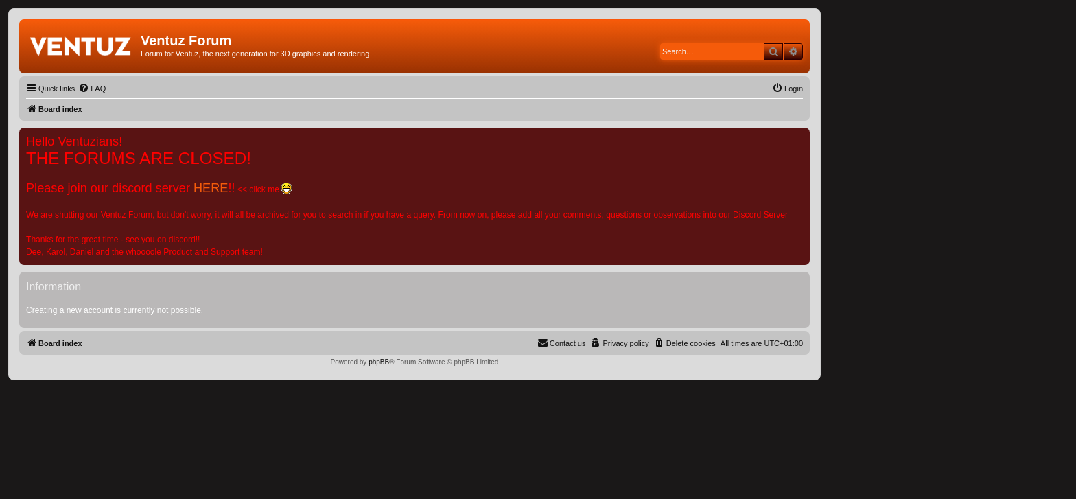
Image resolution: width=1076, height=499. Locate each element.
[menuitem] (92, 88)
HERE (211, 188)
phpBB (379, 362)
